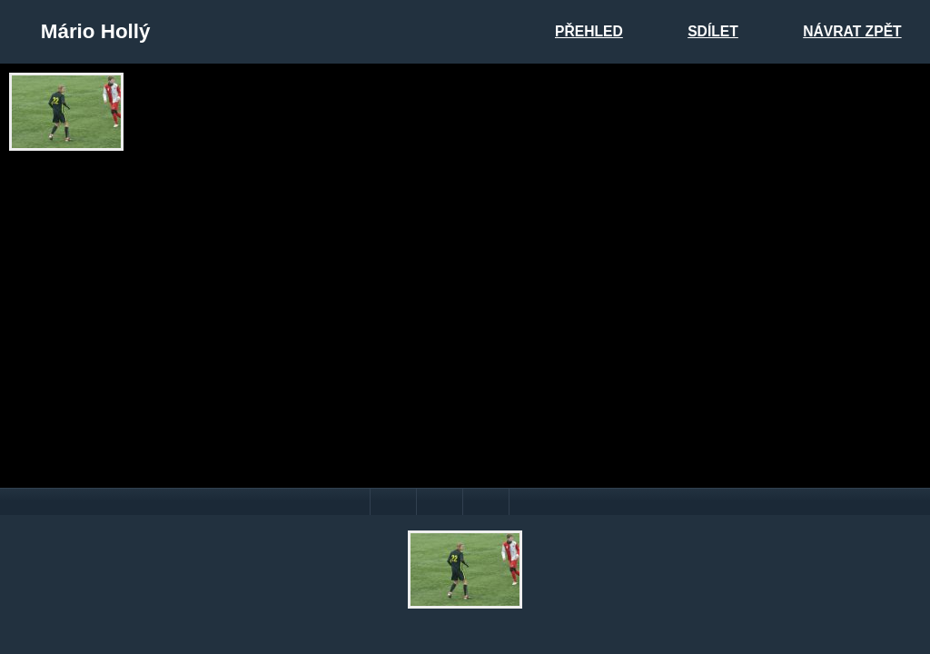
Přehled (589, 31)
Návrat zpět (852, 31)
